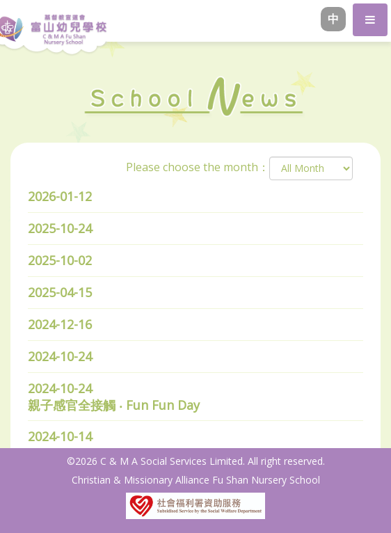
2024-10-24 (60, 356)
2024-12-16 (60, 324)
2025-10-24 (60, 228)
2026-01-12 (60, 196)
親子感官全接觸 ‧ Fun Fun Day (114, 405)
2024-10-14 (60, 436)
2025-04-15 (60, 292)
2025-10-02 (60, 260)
